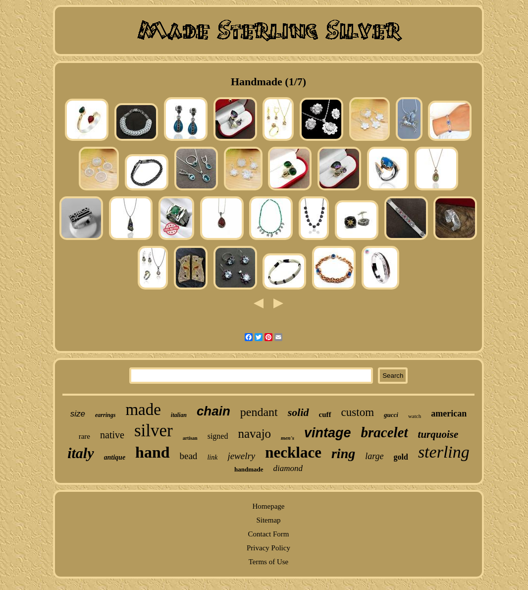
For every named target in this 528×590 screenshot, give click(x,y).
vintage (327, 432)
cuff (325, 414)
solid (298, 412)
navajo (254, 433)
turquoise (438, 434)
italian (179, 415)
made (142, 409)
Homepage (268, 506)
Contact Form (268, 534)
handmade (249, 469)
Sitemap (268, 520)
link (212, 457)
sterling (444, 452)
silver (153, 430)
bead (189, 456)
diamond (288, 468)
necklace (293, 452)
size (77, 413)
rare (84, 436)
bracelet (384, 432)
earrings (105, 415)
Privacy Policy (268, 548)
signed (218, 436)
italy (80, 453)
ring (343, 453)
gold (401, 457)
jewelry (241, 456)
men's (287, 438)
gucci (391, 414)
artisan (190, 438)
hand (152, 452)
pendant (259, 412)
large (374, 456)
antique (115, 457)
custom (357, 412)
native (112, 434)
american (449, 413)
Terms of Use (269, 562)
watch (414, 416)
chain (213, 411)
